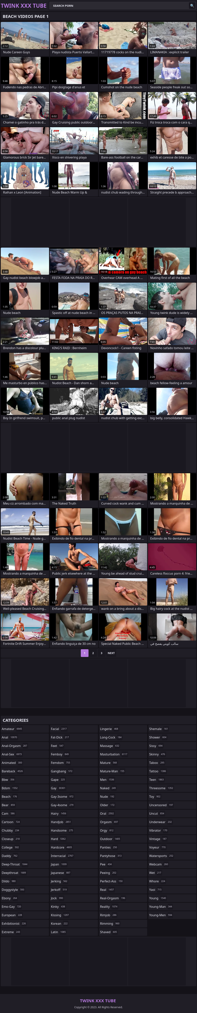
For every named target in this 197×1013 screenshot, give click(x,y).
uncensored (161, 805)
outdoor (110, 839)
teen (157, 780)
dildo (9, 881)
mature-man (112, 771)
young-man (161, 907)
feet (57, 746)
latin (59, 932)
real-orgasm (113, 898)
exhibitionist (14, 923)
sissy (156, 746)
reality (109, 907)
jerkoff (59, 890)
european (12, 915)
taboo (157, 763)
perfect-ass (112, 881)
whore (157, 881)
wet (155, 873)
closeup (11, 839)
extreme (11, 932)
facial (59, 729)
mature (109, 763)
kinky (58, 907)
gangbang (62, 771)
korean (60, 923)
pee (106, 864)
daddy (10, 856)
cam (9, 813)
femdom (61, 763)
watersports (161, 856)
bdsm (10, 788)
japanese (61, 873)
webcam (159, 864)
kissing (60, 915)
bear (9, 805)
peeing (108, 873)
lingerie (109, 729)
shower (158, 737)
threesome (161, 788)
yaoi (156, 890)
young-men (161, 915)
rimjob (108, 915)
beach (10, 796)
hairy (59, 813)
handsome (62, 830)
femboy (60, 754)
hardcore (62, 847)
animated (12, 763)
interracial (62, 856)
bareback (13, 771)
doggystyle (13, 890)
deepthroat (14, 873)
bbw (8, 780)
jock (57, 898)
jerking (59, 881)
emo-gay (12, 907)
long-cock (111, 737)
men (107, 780)
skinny (157, 754)
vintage (158, 839)
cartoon (11, 822)
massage (110, 746)
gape (58, 780)
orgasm (109, 822)
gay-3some (62, 796)
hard (59, 839)
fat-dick (60, 737)
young (158, 898)
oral (107, 813)
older (107, 805)
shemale (159, 729)
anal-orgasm (15, 746)
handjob (61, 822)
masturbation (114, 754)
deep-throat (15, 864)
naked (108, 788)
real (107, 890)
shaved (109, 932)
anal (10, 737)
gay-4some (62, 805)
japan (59, 864)
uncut (157, 813)
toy (155, 796)
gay (58, 788)
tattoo (158, 771)
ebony (10, 898)
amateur (12, 729)
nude (107, 796)
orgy (107, 830)
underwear (161, 822)
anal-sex (12, 754)
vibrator (158, 830)
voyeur (158, 847)
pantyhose (111, 856)
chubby (11, 830)
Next (111, 653)
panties (109, 847)
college (11, 847)
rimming (110, 923)
